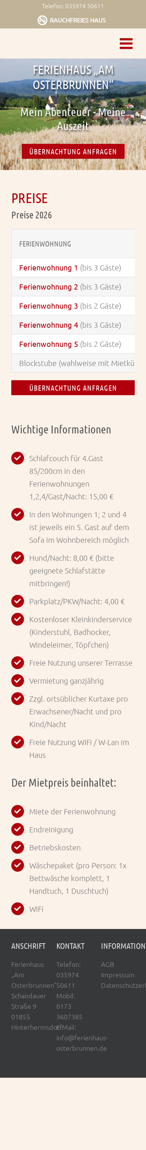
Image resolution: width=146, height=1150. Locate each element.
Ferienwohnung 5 (48, 343)
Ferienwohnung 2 (48, 286)
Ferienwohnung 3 (48, 305)
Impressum (118, 974)
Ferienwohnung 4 (48, 324)
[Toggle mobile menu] (127, 43)
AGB (107, 964)
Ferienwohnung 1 (48, 267)
